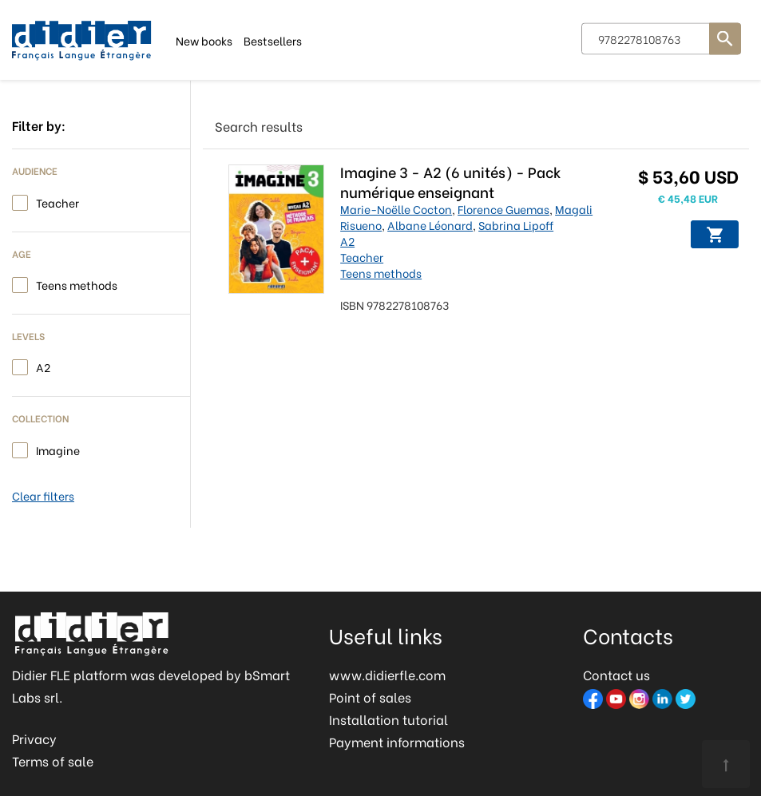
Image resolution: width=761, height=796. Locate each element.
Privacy (34, 738)
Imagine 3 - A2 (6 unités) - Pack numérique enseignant (453, 181)
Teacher (57, 201)
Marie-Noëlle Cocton (398, 208)
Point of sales (370, 696)
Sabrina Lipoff (518, 224)
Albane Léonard (432, 224)
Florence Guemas (506, 208)
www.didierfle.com (387, 674)
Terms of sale (52, 760)
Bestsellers (273, 39)
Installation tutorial (388, 719)
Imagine (58, 449)
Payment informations (397, 741)
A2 (43, 366)
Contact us (616, 674)
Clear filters (43, 495)
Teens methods (76, 283)
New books (204, 39)
